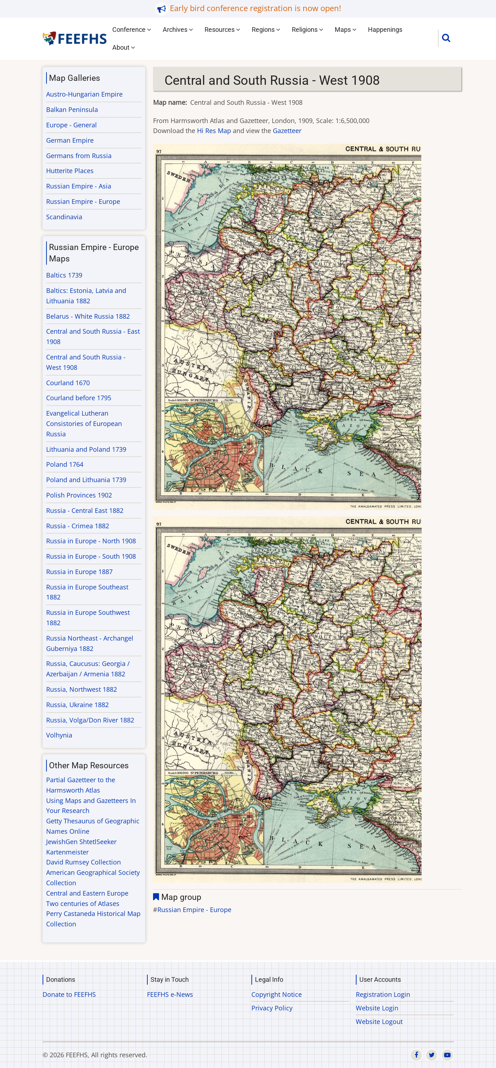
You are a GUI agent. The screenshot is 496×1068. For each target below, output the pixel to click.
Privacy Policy (272, 1008)
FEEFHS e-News (170, 994)
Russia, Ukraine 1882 (77, 704)
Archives (178, 29)
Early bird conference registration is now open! (255, 8)
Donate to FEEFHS (69, 994)
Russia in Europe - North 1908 (91, 541)
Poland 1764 (64, 464)
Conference (131, 29)
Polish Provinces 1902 (79, 495)
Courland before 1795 (78, 397)
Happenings (385, 29)
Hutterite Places (70, 170)
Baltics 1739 (64, 275)
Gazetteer (287, 130)
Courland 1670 (68, 382)
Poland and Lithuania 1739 (86, 479)
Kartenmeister (67, 852)
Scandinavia (64, 216)
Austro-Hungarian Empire (84, 94)
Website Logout (379, 1021)
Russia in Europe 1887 (79, 571)
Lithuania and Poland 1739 (86, 449)
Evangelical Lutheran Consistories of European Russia (84, 423)
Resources (222, 29)
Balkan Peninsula (72, 109)
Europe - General (71, 125)
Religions (307, 29)
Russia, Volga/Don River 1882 (90, 720)
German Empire (70, 140)
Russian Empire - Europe (194, 909)
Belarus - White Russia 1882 (88, 316)
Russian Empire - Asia (78, 186)
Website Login (377, 1008)
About (123, 47)
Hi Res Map (214, 130)
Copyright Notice (276, 994)
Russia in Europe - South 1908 (91, 556)
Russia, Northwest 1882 (81, 689)
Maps (346, 29)
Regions (266, 29)
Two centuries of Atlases (82, 903)
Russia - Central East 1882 (84, 510)
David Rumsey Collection (83, 862)
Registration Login (383, 994)
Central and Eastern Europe (87, 893)
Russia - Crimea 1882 (77, 525)
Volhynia (59, 735)
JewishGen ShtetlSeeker (81, 841)
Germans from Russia (79, 155)
